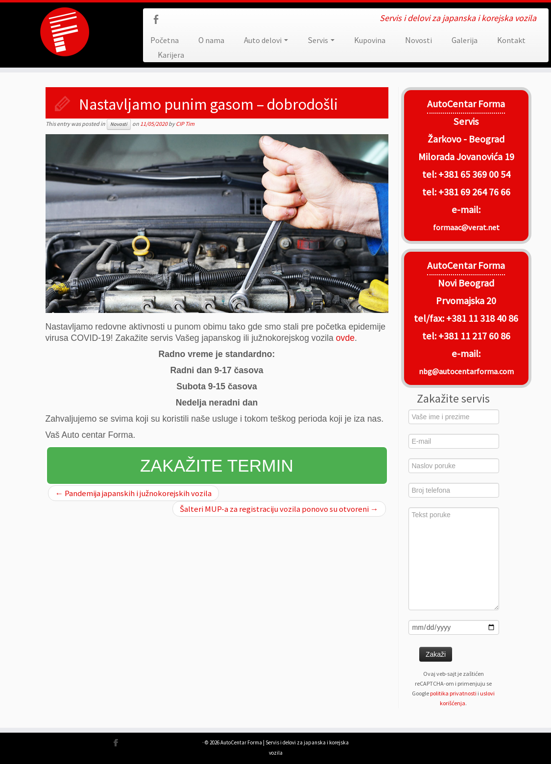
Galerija (465, 40)
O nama (211, 40)
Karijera (171, 54)
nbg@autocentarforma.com (466, 371)
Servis (321, 40)
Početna (164, 40)
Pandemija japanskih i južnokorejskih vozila (133, 493)
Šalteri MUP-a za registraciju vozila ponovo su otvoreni (279, 508)
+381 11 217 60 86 (474, 336)
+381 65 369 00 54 (474, 174)
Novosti (418, 40)
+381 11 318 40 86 (481, 318)
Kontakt (511, 40)
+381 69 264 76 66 (474, 192)
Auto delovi (266, 40)
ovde (345, 338)
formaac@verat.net (466, 227)
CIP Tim (185, 123)
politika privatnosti (453, 693)
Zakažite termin (216, 465)
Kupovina (369, 40)
